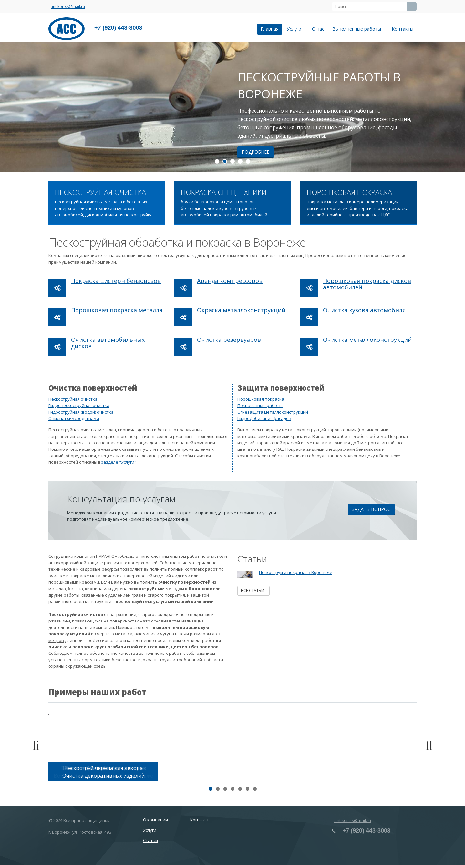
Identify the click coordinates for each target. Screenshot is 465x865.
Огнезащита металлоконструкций (272, 412)
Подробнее (255, 152)
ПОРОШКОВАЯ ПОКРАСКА (349, 192)
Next (426, 745)
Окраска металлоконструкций (241, 310)
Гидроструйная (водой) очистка (81, 412)
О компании (155, 820)
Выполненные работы (358, 29)
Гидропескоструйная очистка (78, 405)
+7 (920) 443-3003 (118, 28)
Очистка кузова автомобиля (364, 310)
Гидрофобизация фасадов (264, 418)
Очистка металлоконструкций (367, 339)
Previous (38, 745)
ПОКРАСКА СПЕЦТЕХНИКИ (223, 192)
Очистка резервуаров (229, 339)
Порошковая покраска (260, 399)
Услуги (295, 29)
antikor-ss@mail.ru (68, 6)
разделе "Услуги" (118, 462)
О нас (318, 29)
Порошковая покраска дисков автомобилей (367, 284)
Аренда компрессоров (230, 281)
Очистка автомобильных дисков (108, 343)
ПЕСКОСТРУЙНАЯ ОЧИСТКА (100, 192)
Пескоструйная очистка (73, 399)
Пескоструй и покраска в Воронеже (295, 572)
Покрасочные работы (260, 405)
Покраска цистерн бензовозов (116, 281)
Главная (270, 29)
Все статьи (253, 590)
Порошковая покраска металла (116, 310)
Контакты (402, 29)
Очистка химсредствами (73, 418)
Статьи (150, 840)
